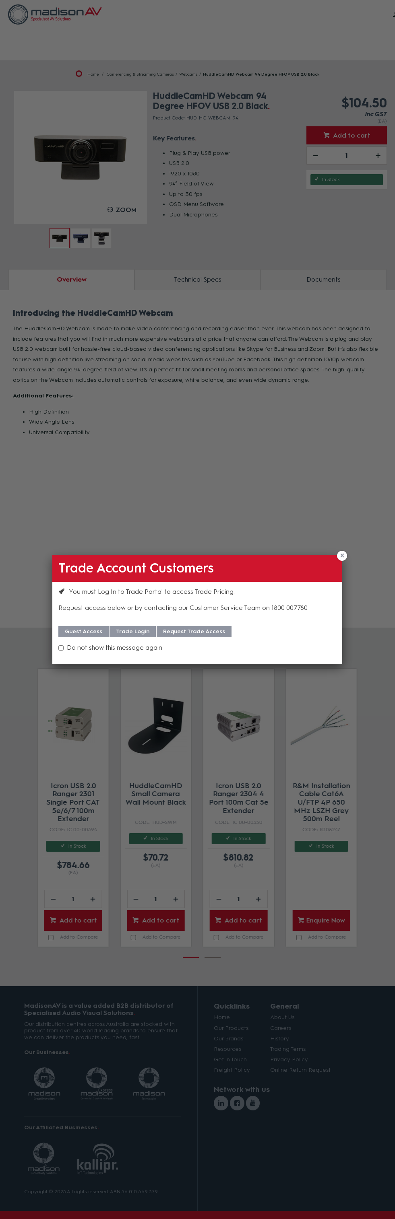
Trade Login (132, 631)
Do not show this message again (114, 647)
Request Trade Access (194, 631)
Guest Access (83, 631)
